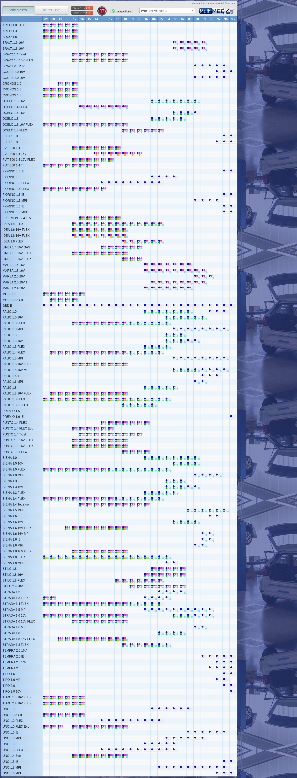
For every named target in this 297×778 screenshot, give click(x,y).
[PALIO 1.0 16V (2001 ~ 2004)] (168, 317)
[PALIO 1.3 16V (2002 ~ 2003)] (175, 341)
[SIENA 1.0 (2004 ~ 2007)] (147, 457)
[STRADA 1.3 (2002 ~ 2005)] (161, 592)
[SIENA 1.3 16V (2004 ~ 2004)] (168, 487)
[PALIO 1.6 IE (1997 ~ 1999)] (204, 376)
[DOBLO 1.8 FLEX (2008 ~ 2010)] (125, 130)
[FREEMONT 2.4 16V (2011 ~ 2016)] (82, 218)
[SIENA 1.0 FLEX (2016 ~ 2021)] (46, 469)
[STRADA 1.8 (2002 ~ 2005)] (161, 633)
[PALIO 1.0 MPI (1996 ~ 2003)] (175, 329)
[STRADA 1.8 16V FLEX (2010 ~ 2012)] (111, 639)
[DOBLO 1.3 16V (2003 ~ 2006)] (154, 101)
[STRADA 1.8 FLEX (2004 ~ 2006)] (154, 644)
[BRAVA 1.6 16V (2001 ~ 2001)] (190, 42)
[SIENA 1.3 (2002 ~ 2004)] (168, 481)
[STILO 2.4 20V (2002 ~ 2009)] (132, 586)
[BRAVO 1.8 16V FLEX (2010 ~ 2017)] (75, 60)
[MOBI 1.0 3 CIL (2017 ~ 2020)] (53, 300)
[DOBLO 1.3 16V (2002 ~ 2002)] (183, 101)
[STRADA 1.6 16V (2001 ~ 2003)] (175, 615)
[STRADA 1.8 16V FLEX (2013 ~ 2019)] (60, 639)
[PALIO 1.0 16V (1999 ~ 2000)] (197, 317)
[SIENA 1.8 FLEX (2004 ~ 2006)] (154, 557)
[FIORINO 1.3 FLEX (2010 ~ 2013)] (103, 183)
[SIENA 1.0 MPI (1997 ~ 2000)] (197, 475)
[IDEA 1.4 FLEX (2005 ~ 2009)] (132, 224)
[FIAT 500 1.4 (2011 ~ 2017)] (75, 148)
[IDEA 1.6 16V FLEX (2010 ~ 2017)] (75, 229)
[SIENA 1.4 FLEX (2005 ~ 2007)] (147, 498)
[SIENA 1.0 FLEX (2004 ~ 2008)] (139, 469)
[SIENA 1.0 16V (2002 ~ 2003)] (175, 463)
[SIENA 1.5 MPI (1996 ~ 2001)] (190, 510)
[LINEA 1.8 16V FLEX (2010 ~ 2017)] (75, 253)
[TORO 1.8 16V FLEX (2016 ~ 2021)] (46, 697)
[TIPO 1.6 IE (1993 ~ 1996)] (226, 674)
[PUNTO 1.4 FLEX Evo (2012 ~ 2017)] (75, 428)
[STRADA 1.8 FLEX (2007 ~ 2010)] (125, 644)
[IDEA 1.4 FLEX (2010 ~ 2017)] (75, 224)
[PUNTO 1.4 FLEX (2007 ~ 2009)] (132, 422)
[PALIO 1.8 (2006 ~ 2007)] (147, 387)
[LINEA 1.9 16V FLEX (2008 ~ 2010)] (125, 259)
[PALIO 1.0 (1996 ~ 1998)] (211, 311)
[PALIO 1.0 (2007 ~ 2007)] (147, 311)
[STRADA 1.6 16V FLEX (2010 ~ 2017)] (75, 621)
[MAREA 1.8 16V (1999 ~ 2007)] (147, 270)
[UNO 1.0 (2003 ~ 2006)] (154, 709)
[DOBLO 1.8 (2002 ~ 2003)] (175, 118)
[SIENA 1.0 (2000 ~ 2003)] (175, 457)
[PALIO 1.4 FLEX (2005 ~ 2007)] (147, 352)
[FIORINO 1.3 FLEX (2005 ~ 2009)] (132, 183)
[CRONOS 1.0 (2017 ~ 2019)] (60, 83)
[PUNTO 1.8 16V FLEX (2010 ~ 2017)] (75, 446)
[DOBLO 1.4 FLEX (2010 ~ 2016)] (82, 107)
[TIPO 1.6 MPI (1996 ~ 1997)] (219, 679)
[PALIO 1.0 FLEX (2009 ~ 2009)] (132, 323)
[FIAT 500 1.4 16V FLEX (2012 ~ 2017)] (75, 159)
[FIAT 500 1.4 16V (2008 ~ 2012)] (111, 153)
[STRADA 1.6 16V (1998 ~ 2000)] (197, 615)
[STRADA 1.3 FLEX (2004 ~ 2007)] (147, 598)
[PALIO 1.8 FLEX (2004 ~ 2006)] (154, 399)
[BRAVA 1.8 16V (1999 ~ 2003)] (175, 48)
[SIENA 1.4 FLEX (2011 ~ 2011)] (118, 498)
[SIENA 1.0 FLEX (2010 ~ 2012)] (111, 469)
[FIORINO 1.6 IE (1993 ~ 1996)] (226, 206)
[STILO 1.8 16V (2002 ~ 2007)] (147, 574)
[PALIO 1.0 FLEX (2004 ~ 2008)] (139, 323)
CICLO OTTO (18, 10)
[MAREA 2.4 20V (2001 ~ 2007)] (147, 288)
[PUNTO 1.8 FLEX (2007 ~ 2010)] (125, 452)
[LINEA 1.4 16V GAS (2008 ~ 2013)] (103, 247)
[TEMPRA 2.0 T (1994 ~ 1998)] (211, 668)
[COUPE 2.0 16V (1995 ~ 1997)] (219, 72)
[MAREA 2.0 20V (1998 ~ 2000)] (197, 276)
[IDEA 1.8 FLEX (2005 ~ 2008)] (139, 241)
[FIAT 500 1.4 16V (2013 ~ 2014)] (96, 153)
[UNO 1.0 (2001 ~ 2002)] (183, 709)
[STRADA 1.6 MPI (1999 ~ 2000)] (197, 627)
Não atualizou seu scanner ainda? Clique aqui (213, 3)
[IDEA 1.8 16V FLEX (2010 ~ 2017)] (75, 235)
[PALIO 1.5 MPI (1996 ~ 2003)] (175, 358)
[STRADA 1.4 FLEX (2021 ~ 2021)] (46, 603)
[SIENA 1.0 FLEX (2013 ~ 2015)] (89, 469)
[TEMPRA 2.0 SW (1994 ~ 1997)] (219, 662)
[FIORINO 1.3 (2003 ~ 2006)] (154, 177)
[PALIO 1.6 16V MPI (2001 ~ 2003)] (175, 370)
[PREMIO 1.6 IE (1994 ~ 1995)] (233, 416)
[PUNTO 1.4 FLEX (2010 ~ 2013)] (103, 422)
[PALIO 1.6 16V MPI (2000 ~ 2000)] (197, 370)
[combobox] (167, 10)
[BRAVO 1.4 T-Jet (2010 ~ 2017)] (75, 54)
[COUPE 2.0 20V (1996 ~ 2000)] (197, 77)
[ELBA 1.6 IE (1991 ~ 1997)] (219, 142)
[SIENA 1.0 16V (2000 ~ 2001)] (190, 463)
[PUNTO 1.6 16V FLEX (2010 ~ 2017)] (75, 440)
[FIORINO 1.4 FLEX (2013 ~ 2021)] (46, 189)
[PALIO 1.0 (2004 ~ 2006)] (154, 311)
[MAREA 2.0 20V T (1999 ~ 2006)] (154, 282)
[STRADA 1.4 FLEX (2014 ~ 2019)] (60, 603)
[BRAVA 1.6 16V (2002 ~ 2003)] (175, 42)
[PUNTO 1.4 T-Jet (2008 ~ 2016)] (82, 434)
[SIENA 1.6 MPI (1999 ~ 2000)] (197, 545)
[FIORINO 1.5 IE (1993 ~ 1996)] (226, 194)
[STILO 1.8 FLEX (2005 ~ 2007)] (147, 580)
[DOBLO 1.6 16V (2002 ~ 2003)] (175, 112)
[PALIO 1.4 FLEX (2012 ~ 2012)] (111, 352)
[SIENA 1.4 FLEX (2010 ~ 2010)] (125, 498)
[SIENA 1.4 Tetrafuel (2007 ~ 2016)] (82, 504)
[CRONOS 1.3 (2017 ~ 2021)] (46, 89)
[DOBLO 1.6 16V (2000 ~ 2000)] (197, 112)
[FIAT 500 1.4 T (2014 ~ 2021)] (46, 165)
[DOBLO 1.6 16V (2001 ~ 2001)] (190, 112)
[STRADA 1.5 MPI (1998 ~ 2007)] (147, 609)
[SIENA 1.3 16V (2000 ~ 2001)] (190, 487)
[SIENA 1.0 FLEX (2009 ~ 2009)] (132, 469)
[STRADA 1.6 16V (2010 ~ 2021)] (46, 615)
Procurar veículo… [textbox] (154, 11)
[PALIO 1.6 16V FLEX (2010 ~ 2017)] (75, 364)
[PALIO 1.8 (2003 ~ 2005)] (161, 387)
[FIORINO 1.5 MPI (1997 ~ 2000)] (197, 200)
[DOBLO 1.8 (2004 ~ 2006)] (154, 118)
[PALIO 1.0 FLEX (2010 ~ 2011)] (118, 323)
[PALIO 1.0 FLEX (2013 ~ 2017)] (75, 323)
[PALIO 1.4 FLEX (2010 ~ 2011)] (118, 352)
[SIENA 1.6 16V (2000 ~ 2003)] (175, 522)
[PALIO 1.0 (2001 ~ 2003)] (175, 311)
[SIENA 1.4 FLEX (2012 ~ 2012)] (111, 498)
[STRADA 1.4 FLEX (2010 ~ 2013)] (103, 603)
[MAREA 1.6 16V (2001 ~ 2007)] (147, 265)
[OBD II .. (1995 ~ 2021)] (46, 305)
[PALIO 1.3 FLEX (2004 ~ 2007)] (147, 346)
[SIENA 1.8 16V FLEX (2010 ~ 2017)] (75, 551)
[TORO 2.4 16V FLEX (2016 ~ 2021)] (46, 703)
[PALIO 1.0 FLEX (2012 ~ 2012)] (111, 323)
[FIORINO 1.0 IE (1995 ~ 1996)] (226, 171)
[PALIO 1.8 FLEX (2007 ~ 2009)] (132, 399)
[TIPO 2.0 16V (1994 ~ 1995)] (233, 691)
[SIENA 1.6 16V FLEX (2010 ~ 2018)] (67, 528)
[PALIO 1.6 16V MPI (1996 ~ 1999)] (204, 370)
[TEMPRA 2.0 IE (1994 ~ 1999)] (204, 656)
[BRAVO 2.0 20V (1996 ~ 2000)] (197, 66)
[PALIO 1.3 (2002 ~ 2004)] (168, 335)
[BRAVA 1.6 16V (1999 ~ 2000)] (197, 42)
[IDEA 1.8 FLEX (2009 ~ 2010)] (125, 241)
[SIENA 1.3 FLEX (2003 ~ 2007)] (147, 492)
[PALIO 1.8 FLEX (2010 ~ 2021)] (46, 399)
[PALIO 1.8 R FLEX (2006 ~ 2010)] (125, 405)
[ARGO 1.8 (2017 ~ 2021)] (46, 36)
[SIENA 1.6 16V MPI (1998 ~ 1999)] (204, 533)
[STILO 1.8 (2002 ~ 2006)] (154, 568)
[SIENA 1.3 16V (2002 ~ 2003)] (175, 487)
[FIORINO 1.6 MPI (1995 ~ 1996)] (226, 212)
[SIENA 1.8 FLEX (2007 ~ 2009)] (132, 557)
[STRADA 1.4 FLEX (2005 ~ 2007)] (147, 603)
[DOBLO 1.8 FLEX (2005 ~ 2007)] (147, 130)
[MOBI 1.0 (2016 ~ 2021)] (46, 294)
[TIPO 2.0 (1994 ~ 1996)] (226, 685)
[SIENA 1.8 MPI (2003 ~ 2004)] (168, 563)
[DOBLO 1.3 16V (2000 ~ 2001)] (190, 101)
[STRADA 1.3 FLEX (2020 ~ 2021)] (46, 598)
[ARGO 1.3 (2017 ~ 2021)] (46, 31)
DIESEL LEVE (51, 10)
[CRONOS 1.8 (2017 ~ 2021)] (46, 95)
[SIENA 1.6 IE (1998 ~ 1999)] (204, 539)
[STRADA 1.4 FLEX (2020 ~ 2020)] (53, 603)
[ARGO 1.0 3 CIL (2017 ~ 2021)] (46, 25)
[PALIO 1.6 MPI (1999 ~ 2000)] (197, 381)
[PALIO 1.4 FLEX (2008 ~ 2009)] (132, 352)
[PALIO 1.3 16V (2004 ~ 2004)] (168, 341)
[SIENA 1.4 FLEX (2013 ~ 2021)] (46, 498)
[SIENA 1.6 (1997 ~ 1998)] (211, 516)
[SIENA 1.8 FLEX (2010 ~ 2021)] (46, 557)
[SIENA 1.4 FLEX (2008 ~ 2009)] (132, 498)
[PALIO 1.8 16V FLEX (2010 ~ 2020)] (53, 393)
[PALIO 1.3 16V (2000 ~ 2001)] (190, 341)
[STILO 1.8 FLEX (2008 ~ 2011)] (118, 580)
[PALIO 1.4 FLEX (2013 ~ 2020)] (53, 352)
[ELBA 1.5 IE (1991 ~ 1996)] (226, 136)
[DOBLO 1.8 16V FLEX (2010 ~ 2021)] (46, 124)
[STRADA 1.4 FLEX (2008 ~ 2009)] (132, 603)
